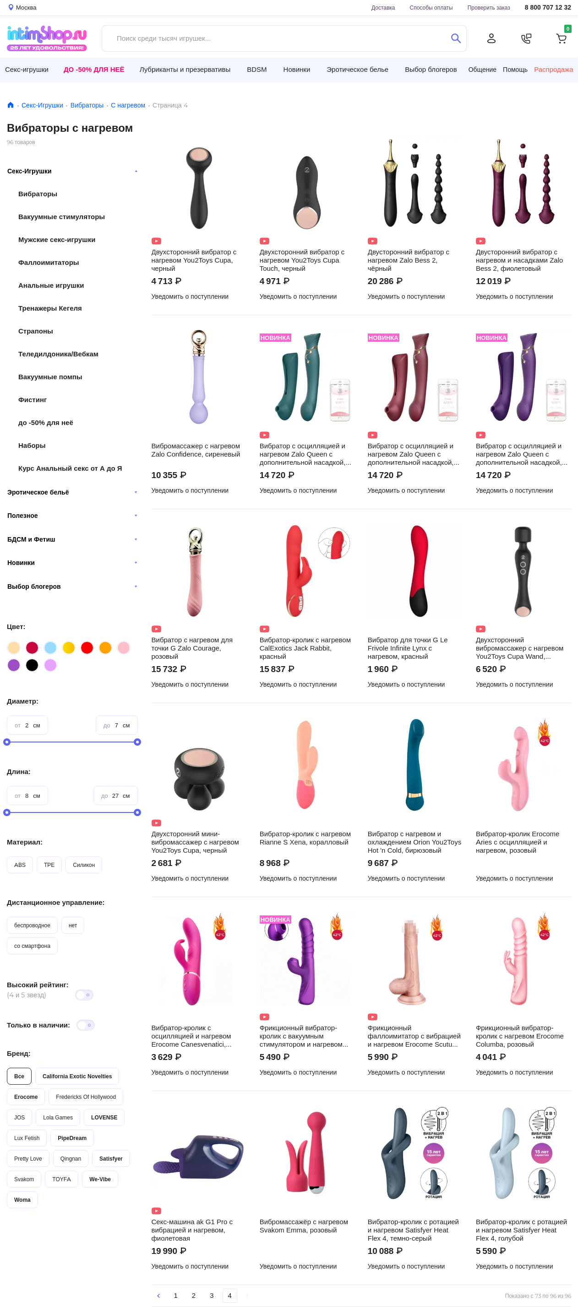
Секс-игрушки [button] (27, 69)
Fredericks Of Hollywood (86, 1096)
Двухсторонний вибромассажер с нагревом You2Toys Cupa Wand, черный (519, 648)
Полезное (72, 515)
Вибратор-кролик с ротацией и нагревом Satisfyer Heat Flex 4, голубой (521, 1230)
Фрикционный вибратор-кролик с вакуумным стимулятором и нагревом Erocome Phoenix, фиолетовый (301, 1036)
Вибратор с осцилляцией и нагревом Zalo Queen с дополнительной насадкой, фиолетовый (519, 454)
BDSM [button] (257, 69)
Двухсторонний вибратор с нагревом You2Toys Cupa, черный (194, 260)
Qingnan (70, 1158)
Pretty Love (28, 1158)
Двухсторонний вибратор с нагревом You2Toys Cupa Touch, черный (302, 260)
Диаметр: (22, 701)
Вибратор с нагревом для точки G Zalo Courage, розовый (192, 648)
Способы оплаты (431, 7)
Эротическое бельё (72, 492)
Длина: (19, 771)
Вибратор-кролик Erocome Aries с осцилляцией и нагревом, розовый (518, 842)
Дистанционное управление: (56, 902)
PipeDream (72, 1138)
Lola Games (58, 1117)
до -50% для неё (45, 422)
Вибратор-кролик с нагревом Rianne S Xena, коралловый (305, 838)
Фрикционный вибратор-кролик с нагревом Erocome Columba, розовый (520, 1036)
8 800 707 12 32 (548, 7)
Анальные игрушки (51, 285)
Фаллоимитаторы (48, 262)
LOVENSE (104, 1117)
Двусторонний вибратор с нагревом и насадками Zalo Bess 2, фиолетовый (519, 260)
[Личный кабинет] (491, 38)
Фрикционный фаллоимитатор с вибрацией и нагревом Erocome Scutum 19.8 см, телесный (414, 1036)
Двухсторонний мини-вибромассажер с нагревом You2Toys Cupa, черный (195, 842)
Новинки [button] (297, 69)
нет (73, 925)
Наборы (32, 445)
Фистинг (32, 399)
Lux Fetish (26, 1138)
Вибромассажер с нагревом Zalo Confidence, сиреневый (196, 450)
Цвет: (16, 626)
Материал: (25, 842)
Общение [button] (482, 69)
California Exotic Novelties (77, 1076)
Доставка (383, 7)
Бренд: (19, 1053)
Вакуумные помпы (50, 376)
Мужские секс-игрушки (56, 239)
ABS (20, 864)
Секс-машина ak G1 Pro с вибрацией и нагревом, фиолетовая (192, 1230)
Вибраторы (87, 105)
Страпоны (35, 331)
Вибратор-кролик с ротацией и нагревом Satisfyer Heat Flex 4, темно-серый (413, 1230)
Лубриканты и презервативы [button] (185, 69)
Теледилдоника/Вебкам (58, 353)
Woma (22, 1199)
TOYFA (61, 1179)
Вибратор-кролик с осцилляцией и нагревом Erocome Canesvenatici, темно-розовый (191, 1036)
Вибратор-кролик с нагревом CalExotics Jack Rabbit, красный (305, 648)
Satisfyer (111, 1158)
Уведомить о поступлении (190, 296)
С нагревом (128, 105)
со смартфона (32, 945)
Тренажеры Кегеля (50, 308)
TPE (49, 864)
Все (19, 1076)
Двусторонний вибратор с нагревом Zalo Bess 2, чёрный (408, 260)
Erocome (26, 1096)
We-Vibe (100, 1179)
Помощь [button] (515, 69)
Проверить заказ (489, 7)
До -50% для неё (94, 69)
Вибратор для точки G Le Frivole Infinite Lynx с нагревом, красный (408, 648)
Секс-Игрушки (42, 105)
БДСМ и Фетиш (72, 539)
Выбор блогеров (72, 586)
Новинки (72, 563)
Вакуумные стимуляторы (61, 216)
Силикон (84, 864)
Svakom (24, 1179)
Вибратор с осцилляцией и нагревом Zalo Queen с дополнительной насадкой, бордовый (411, 454)
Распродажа (553, 69)
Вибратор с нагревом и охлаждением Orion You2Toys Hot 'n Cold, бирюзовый (414, 842)
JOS (19, 1117)
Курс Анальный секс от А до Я (70, 468)
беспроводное (32, 925)
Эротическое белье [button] (357, 69)
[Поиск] (456, 38)
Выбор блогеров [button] (431, 69)
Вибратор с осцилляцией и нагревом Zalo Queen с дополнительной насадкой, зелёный (303, 454)
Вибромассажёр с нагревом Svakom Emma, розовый (304, 1226)
